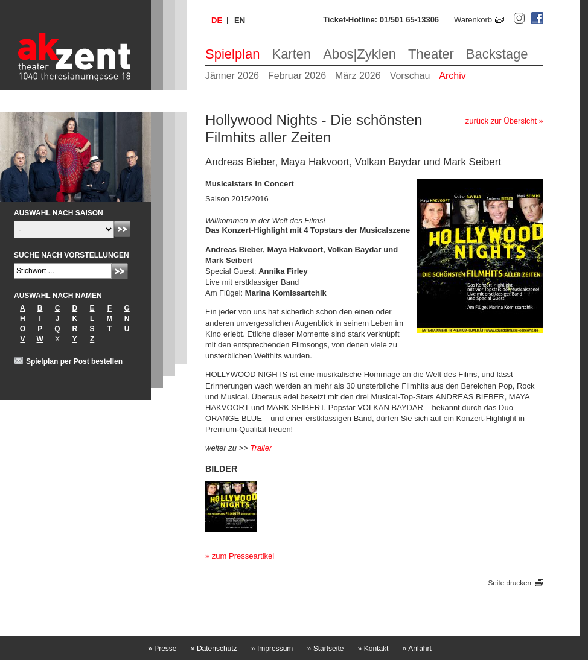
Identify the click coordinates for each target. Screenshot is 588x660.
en (239, 20)
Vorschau (410, 76)
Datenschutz (214, 648)
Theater (431, 54)
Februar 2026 (297, 76)
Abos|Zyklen (359, 54)
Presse (162, 648)
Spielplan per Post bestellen (74, 361)
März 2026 (358, 76)
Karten (292, 54)
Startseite (325, 648)
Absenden (122, 229)
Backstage (497, 54)
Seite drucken (509, 582)
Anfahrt (417, 648)
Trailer (261, 447)
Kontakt (373, 648)
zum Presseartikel (243, 555)
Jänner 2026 (232, 76)
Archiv (452, 76)
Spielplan (232, 54)
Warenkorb (473, 19)
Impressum (272, 648)
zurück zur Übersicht (501, 120)
